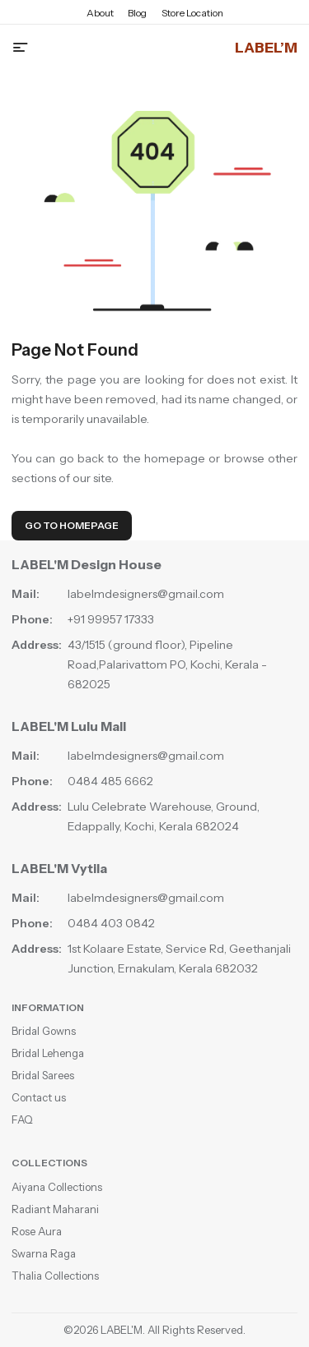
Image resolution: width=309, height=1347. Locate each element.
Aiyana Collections (57, 1186)
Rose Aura (37, 1231)
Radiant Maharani (55, 1209)
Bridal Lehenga (48, 1053)
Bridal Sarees (43, 1075)
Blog (137, 13)
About (100, 13)
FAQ (22, 1119)
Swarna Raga (44, 1253)
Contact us (39, 1097)
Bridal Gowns (44, 1030)
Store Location (192, 13)
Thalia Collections (55, 1275)
